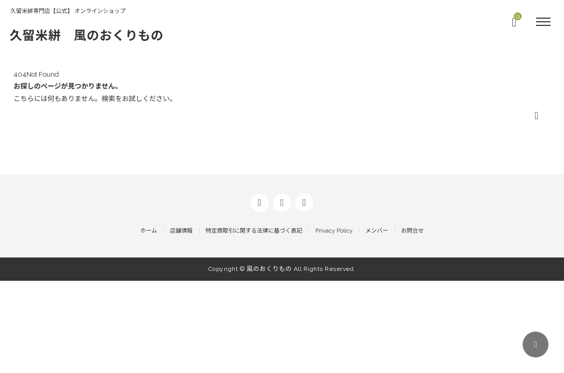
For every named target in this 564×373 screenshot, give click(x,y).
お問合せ (412, 324)
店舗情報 (181, 324)
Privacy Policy (334, 324)
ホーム (148, 324)
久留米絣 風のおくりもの (93, 34)
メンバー (376, 324)
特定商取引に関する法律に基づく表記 (254, 324)
